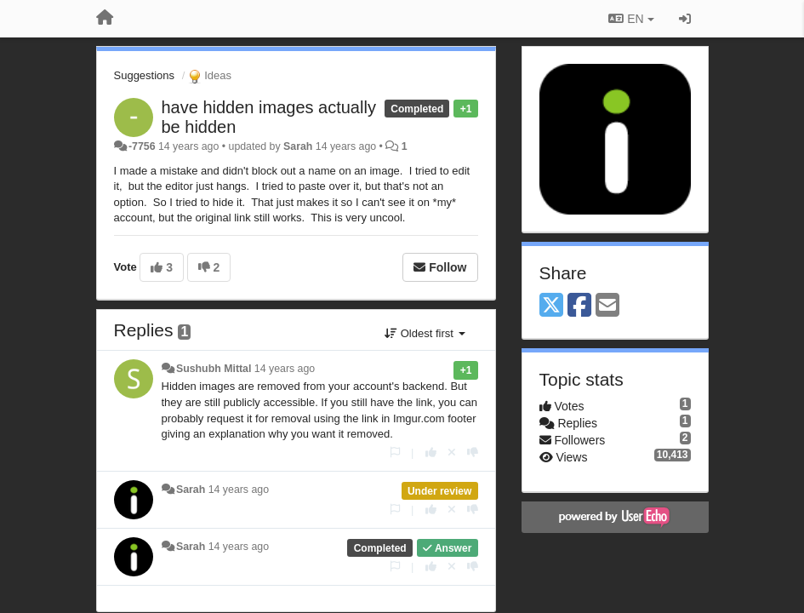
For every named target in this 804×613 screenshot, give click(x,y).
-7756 (142, 146)
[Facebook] (579, 306)
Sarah (297, 146)
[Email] (607, 306)
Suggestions (144, 75)
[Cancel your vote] (452, 452)
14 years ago (284, 369)
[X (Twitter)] (551, 306)
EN (630, 19)
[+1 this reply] (430, 452)
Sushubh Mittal (213, 369)
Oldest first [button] (425, 333)
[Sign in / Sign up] (685, 18)
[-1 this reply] (472, 452)
